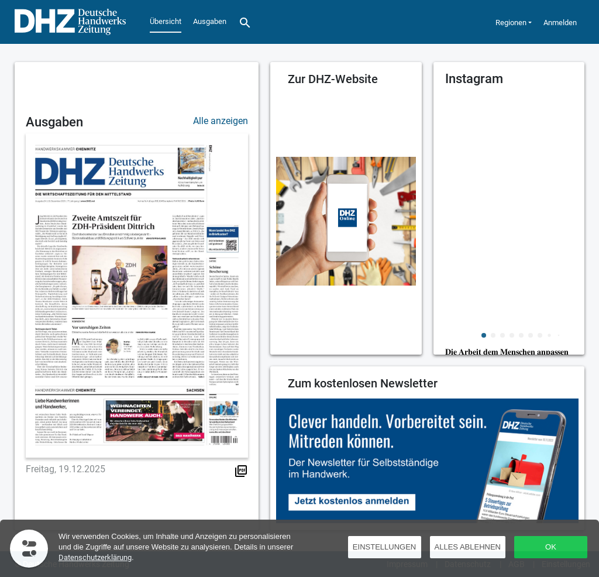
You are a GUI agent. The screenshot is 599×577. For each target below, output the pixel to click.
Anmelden (560, 22)
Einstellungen (384, 546)
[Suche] (245, 22)
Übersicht (165, 21)
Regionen (510, 22)
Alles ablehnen (468, 546)
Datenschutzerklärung (95, 557)
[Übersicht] (67, 22)
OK (550, 546)
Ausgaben (209, 21)
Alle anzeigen (220, 120)
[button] (483, 335)
